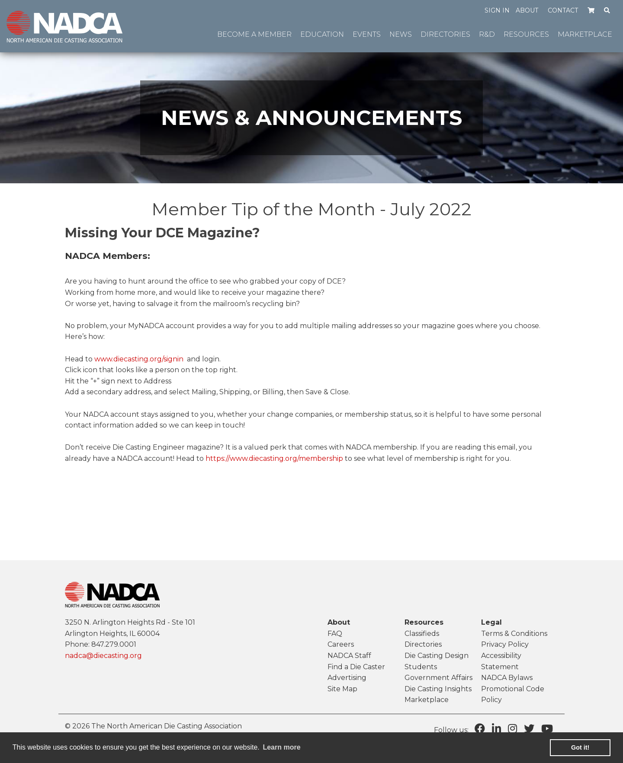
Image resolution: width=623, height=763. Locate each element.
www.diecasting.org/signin (138, 359)
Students (421, 667)
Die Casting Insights (438, 689)
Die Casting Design (437, 655)
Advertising (347, 678)
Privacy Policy (505, 644)
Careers (341, 644)
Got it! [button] (580, 747)
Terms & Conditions (514, 633)
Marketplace (427, 700)
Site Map (342, 689)
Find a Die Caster (356, 667)
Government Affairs (438, 678)
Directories (423, 644)
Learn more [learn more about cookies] (281, 747)
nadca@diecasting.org (103, 655)
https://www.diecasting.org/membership (274, 458)
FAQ (335, 633)
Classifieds (422, 633)
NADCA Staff (349, 655)
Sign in (497, 10)
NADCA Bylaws (507, 678)
